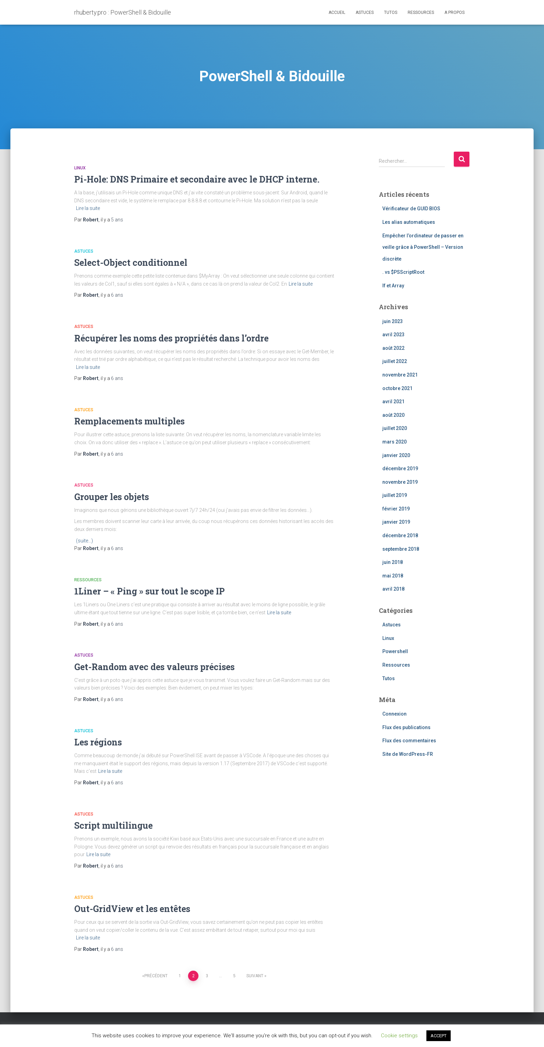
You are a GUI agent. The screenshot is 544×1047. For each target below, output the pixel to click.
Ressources (421, 12)
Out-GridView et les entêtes (132, 908)
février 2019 (396, 509)
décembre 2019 (400, 468)
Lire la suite (88, 208)
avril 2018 (393, 589)
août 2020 (393, 415)
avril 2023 (393, 334)
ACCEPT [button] (439, 1035)
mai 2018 (392, 576)
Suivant (254, 975)
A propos (454, 12)
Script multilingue (113, 825)
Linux (80, 168)
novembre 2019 (400, 482)
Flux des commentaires (409, 740)
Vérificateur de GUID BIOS (411, 208)
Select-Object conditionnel (130, 262)
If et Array (393, 285)
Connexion (394, 714)
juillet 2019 (394, 495)
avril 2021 (393, 401)
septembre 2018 (400, 549)
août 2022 (393, 348)
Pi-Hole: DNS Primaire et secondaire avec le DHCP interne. (197, 179)
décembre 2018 (400, 535)
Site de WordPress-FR (407, 754)
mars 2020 (394, 442)
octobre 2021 (397, 388)
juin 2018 (392, 562)
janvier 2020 (396, 455)
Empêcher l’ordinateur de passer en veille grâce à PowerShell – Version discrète (423, 247)
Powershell (395, 651)
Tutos (390, 12)
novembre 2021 (400, 375)
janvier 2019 (396, 522)
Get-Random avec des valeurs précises (154, 667)
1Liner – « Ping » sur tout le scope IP (149, 591)
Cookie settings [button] (399, 1035)
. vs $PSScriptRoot (403, 272)
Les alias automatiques (408, 222)
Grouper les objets (111, 497)
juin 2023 (392, 321)
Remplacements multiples (129, 421)
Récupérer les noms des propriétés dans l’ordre (171, 338)
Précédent (156, 975)
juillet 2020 (394, 428)
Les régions (98, 742)
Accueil (337, 12)
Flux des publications (406, 727)
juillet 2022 (394, 361)
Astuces (365, 12)
